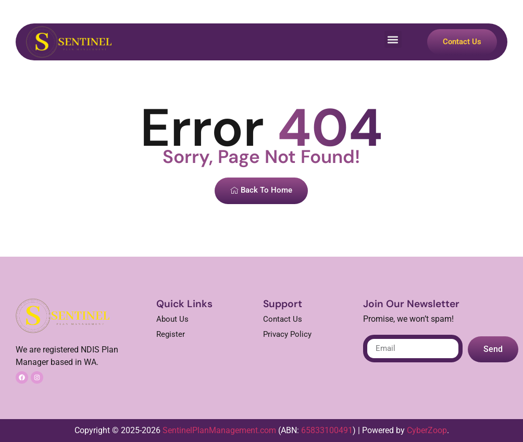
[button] (393, 39)
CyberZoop (427, 430)
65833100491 (327, 430)
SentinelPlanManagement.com (219, 430)
